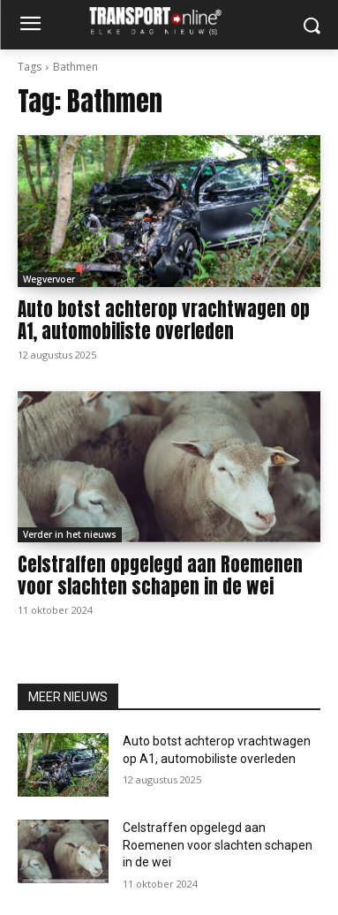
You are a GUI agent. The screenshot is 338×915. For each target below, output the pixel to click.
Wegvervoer (49, 279)
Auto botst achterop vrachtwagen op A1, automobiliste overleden (164, 320)
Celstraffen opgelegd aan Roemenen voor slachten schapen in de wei (160, 575)
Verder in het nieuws (69, 534)
